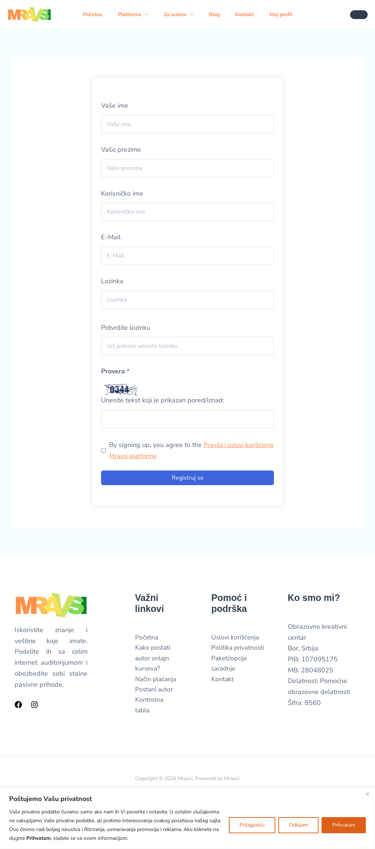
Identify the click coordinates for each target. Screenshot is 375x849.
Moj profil (289, 14)
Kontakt (251, 14)
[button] (145, 14)
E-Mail (110, 237)
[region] (187, 818)
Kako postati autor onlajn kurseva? (153, 659)
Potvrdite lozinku (125, 327)
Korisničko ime (122, 193)
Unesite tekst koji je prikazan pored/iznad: (162, 400)
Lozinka (112, 281)
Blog (218, 14)
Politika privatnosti (238, 648)
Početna (91, 14)
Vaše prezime (121, 149)
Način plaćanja (156, 681)
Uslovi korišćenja (236, 637)
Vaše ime (114, 105)
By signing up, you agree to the (177, 450)
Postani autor (154, 691)
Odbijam (298, 825)
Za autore (180, 14)
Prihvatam (343, 825)
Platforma (133, 14)
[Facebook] (18, 704)
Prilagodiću (252, 825)
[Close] (367, 794)
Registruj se (188, 478)
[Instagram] (34, 704)
